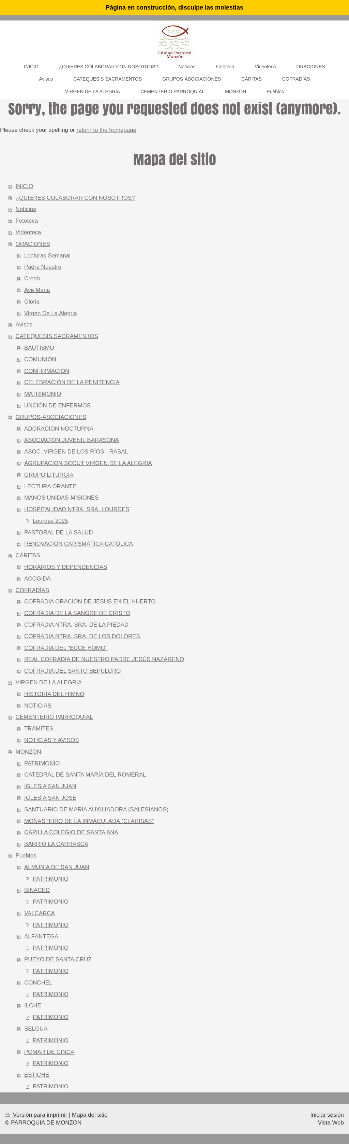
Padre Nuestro (42, 267)
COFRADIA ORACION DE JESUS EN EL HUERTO (89, 601)
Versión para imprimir (37, 1115)
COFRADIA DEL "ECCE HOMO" (65, 648)
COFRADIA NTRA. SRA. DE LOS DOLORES (82, 636)
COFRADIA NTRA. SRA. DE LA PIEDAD (76, 625)
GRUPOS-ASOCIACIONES (51, 417)
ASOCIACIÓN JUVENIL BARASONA (71, 440)
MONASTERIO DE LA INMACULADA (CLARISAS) (89, 821)
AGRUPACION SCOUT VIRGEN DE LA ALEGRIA (88, 463)
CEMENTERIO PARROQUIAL (54, 717)
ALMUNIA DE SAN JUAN (56, 867)
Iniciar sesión (327, 1115)
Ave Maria (37, 290)
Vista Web (331, 1122)
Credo (32, 278)
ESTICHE (36, 1075)
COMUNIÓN (40, 359)
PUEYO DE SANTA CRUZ (58, 959)
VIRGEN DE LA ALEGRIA (49, 682)
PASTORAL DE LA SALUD (58, 532)
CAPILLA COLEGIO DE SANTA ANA (71, 832)
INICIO (24, 186)
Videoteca (28, 232)
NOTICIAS (37, 705)
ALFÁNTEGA (41, 936)
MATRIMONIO (42, 394)
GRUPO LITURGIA (49, 475)
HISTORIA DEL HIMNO (54, 694)
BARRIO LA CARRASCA (56, 844)
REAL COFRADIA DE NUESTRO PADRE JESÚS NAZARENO (104, 659)
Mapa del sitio (89, 1115)
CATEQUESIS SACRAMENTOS (57, 336)
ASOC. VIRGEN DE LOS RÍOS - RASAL (76, 451)
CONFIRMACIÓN (46, 371)
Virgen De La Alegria (50, 313)
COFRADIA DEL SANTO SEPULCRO (72, 671)
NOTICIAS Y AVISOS (51, 740)
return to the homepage (106, 130)
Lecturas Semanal (47, 255)
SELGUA (36, 1029)
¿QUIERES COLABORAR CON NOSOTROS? (75, 198)
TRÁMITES (38, 728)
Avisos (24, 324)
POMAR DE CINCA (49, 1052)
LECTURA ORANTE (50, 486)
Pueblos (26, 855)
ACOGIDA (37, 578)
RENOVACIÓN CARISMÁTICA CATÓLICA (78, 544)
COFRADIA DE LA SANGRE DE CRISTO (77, 613)
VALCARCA (39, 913)
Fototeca (27, 221)
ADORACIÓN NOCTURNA (58, 428)
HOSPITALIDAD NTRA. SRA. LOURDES (76, 509)
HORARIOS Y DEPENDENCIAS (65, 567)
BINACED (37, 890)
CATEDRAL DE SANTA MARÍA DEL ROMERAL (85, 774)
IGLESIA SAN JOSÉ (50, 798)
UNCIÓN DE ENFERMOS (57, 405)
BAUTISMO (39, 348)
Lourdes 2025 (50, 521)
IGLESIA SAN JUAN (50, 786)
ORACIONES (33, 244)
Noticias (26, 209)
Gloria (32, 301)
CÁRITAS (28, 555)
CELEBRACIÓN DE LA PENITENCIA (72, 382)
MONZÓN (28, 752)
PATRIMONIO (42, 763)
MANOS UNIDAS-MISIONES (61, 497)
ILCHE (32, 1005)
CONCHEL (38, 982)
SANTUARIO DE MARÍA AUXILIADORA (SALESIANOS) (96, 809)
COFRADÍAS (32, 590)
